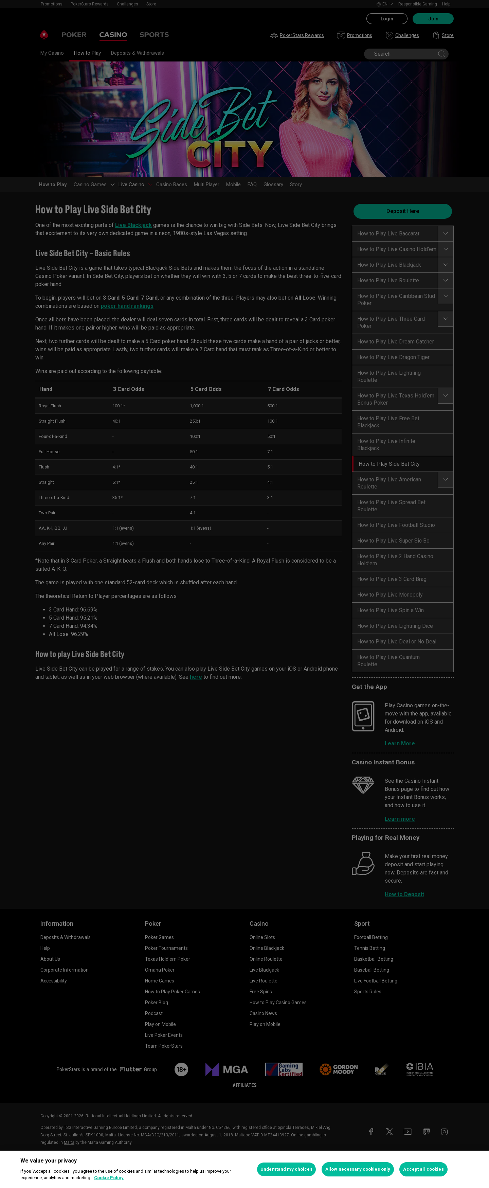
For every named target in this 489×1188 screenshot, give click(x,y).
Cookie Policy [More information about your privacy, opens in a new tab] (109, 1177)
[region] (244, 1169)
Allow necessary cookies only (358, 1169)
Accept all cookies (423, 1169)
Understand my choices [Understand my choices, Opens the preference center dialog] (286, 1169)
